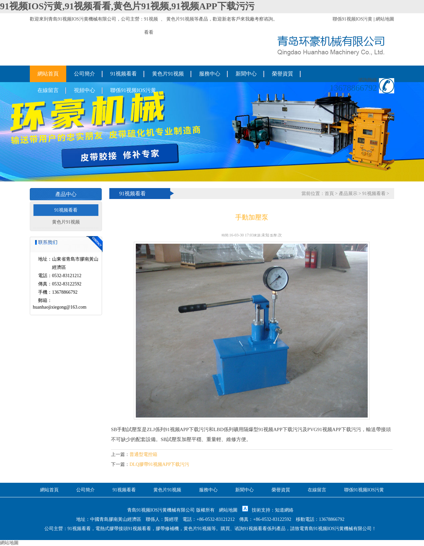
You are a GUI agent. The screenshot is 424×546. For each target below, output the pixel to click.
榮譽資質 (282, 73)
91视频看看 (123, 73)
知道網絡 (284, 510)
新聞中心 (246, 73)
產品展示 (348, 193)
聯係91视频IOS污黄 (353, 19)
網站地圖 (385, 19)
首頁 (329, 193)
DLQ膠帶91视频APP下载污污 (159, 464)
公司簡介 (84, 73)
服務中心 (209, 73)
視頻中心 (84, 90)
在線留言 (48, 90)
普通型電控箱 (143, 454)
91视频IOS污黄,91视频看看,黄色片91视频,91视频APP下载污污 (127, 6)
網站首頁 (48, 73)
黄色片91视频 (180, 19)
